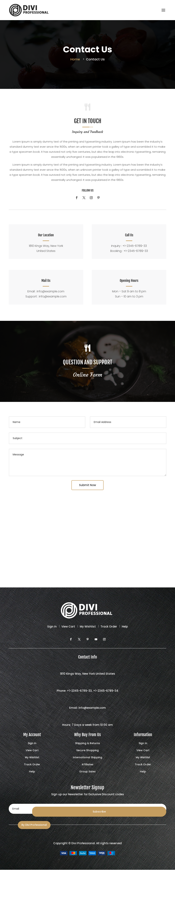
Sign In (52, 625)
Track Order (108, 625)
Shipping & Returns (87, 741)
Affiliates (87, 762)
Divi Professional (83, 841)
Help (125, 625)
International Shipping (87, 755)
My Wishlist (88, 625)
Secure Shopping (87, 748)
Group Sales (87, 770)
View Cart (68, 625)
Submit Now (87, 483)
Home (75, 59)
